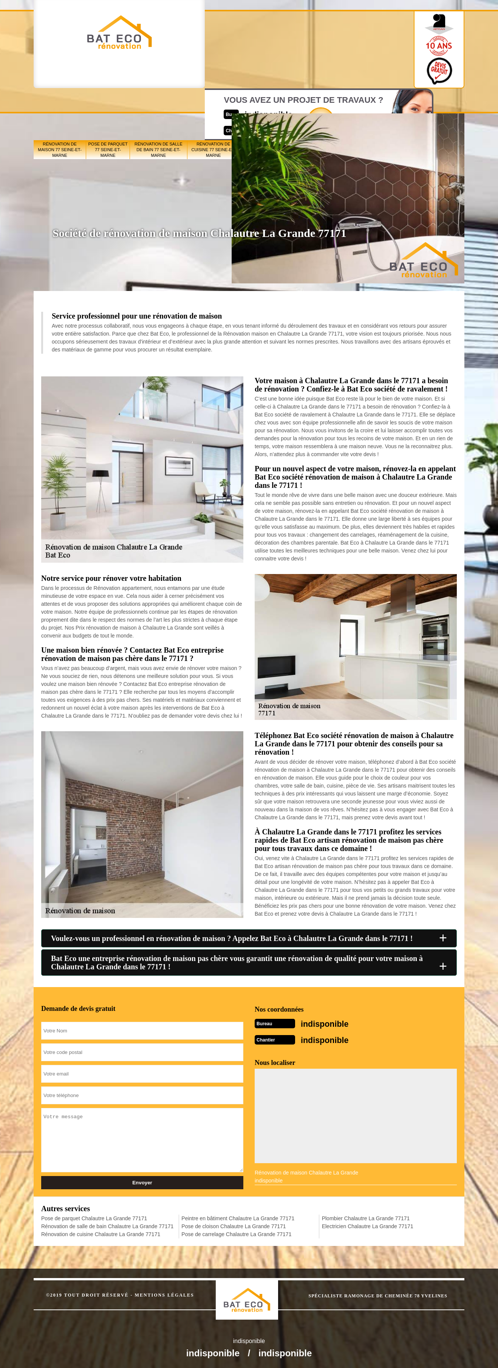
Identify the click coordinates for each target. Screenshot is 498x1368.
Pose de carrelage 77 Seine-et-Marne (354, 102)
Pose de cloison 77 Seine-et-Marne (308, 102)
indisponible (226, 40)
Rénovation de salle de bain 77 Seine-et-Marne (158, 102)
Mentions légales (164, 1292)
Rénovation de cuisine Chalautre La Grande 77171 (100, 1232)
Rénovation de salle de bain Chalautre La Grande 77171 (107, 1224)
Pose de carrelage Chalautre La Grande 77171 (236, 1232)
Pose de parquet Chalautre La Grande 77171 (94, 1216)
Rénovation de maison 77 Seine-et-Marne (60, 102)
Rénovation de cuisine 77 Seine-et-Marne (213, 102)
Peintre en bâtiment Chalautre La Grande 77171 (237, 1216)
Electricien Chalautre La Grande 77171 (367, 1224)
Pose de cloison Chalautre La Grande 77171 (233, 1224)
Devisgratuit (284, 47)
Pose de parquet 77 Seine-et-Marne (108, 102)
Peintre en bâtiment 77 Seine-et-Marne (263, 102)
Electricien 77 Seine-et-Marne (441, 102)
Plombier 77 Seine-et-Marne (399, 102)
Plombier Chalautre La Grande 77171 (366, 1216)
